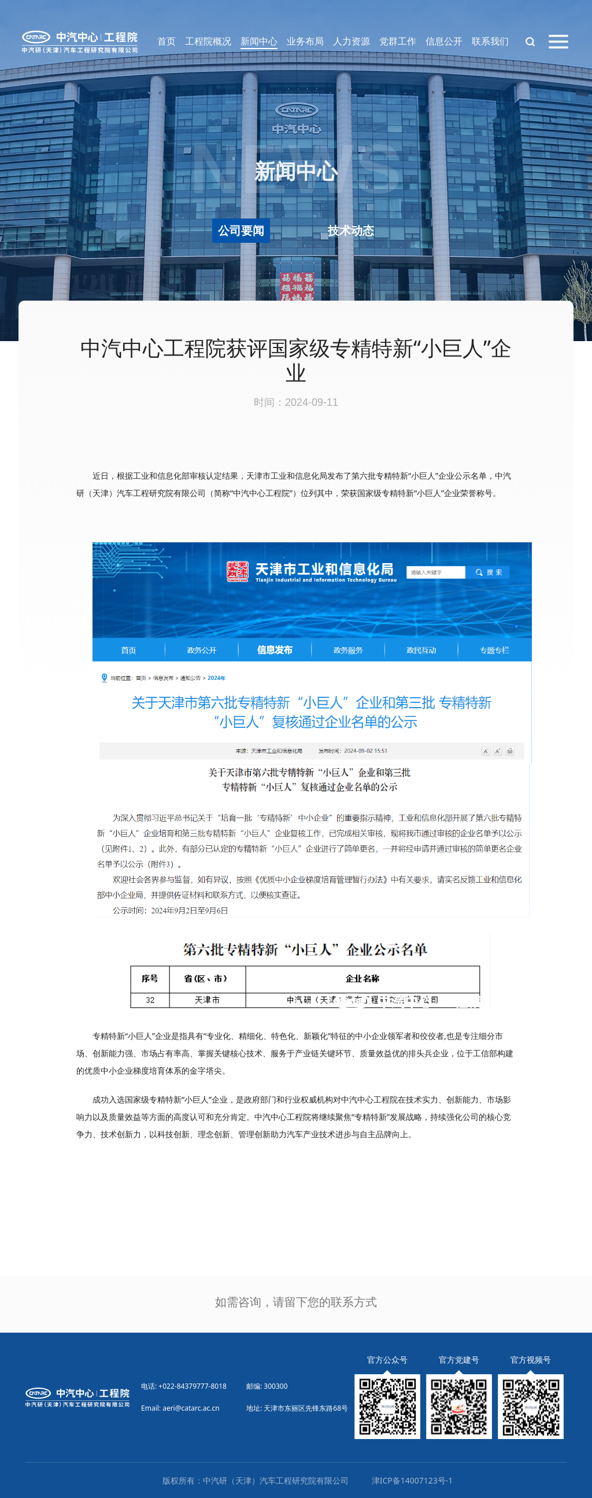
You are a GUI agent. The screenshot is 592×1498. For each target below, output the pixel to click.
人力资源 (351, 41)
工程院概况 (208, 41)
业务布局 (305, 41)
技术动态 (351, 230)
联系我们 (490, 41)
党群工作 (397, 41)
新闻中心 (259, 41)
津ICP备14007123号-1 (412, 1480)
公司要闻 (241, 230)
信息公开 (444, 41)
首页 (166, 41)
